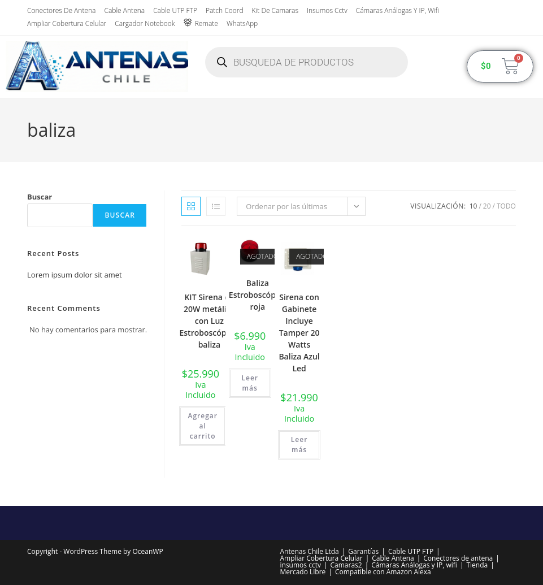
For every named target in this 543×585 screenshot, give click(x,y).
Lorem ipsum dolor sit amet (74, 275)
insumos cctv (327, 10)
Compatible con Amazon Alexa (383, 572)
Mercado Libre (303, 572)
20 (487, 206)
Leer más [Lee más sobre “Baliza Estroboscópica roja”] (249, 383)
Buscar (39, 197)
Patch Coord (225, 10)
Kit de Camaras (275, 10)
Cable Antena (124, 10)
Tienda (477, 565)
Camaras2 (346, 565)
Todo (506, 206)
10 (473, 206)
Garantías (363, 551)
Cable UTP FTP (175, 10)
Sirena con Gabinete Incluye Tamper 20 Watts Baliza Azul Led (299, 333)
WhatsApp (242, 23)
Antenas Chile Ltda (309, 551)
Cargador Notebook (145, 23)
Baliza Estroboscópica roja (257, 295)
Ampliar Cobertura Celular (66, 23)
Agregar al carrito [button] (202, 426)
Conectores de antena (61, 10)
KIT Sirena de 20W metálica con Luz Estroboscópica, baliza (209, 321)
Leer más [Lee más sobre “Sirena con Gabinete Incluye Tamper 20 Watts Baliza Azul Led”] (299, 444)
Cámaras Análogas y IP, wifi (397, 10)
